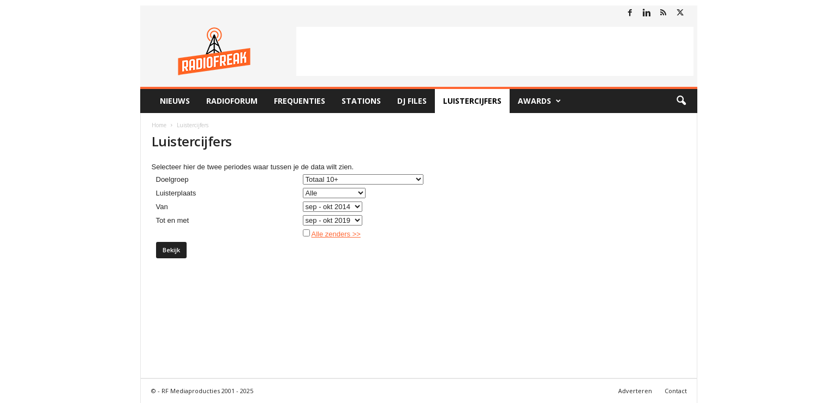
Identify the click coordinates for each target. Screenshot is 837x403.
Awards (539, 101)
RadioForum (232, 101)
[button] (681, 101)
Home (159, 125)
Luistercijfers (472, 101)
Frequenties (299, 101)
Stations (361, 101)
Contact (676, 391)
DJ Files (412, 101)
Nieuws (175, 101)
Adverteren (635, 391)
